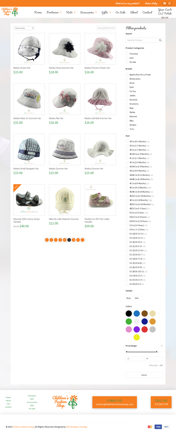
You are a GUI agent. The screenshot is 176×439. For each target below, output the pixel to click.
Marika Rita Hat (56, 118)
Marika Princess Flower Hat (97, 68)
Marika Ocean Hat (21, 68)
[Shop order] (23, 28)
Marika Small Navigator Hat (25, 168)
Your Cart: (165, 9)
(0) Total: (165, 15)
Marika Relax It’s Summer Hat (27, 118)
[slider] (127, 352)
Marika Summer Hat (58, 168)
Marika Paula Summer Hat (61, 68)
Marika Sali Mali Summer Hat (98, 118)
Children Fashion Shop (23, 426)
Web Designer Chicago (76, 426)
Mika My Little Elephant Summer (64, 219)
